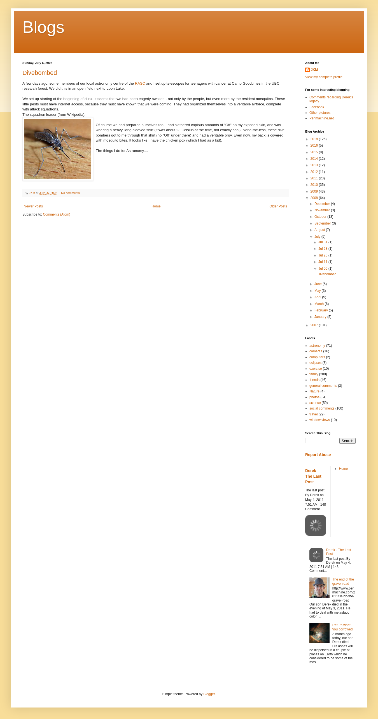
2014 (315, 159)
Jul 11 (323, 262)
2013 (315, 165)
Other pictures (319, 113)
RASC (140, 83)
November (322, 210)
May (318, 291)
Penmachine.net (321, 118)
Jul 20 (323, 255)
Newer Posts (33, 206)
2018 (315, 139)
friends (314, 380)
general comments (323, 386)
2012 (315, 172)
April (318, 297)
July (317, 237)
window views (319, 420)
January (320, 317)
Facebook (316, 107)
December (322, 204)
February (321, 310)
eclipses (315, 363)
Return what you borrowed (342, 627)
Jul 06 (323, 269)
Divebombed (39, 72)
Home (156, 206)
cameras (315, 351)
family (313, 374)
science (315, 403)
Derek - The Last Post (313, 476)
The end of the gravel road (343, 581)
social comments (321, 408)
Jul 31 (323, 242)
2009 (315, 191)
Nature (314, 391)
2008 (315, 198)
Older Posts (278, 206)
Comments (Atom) (56, 214)
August (320, 230)
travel (313, 414)
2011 (315, 178)
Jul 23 (323, 249)
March (319, 304)
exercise (315, 369)
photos (314, 397)
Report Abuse (318, 454)
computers (317, 357)
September (323, 223)
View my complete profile (323, 77)
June (318, 284)
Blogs (43, 27)
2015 (315, 152)
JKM (314, 70)
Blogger (209, 694)
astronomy (317, 346)
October (320, 217)
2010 (315, 185)
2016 (315, 145)
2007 (315, 325)
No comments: (71, 193)
